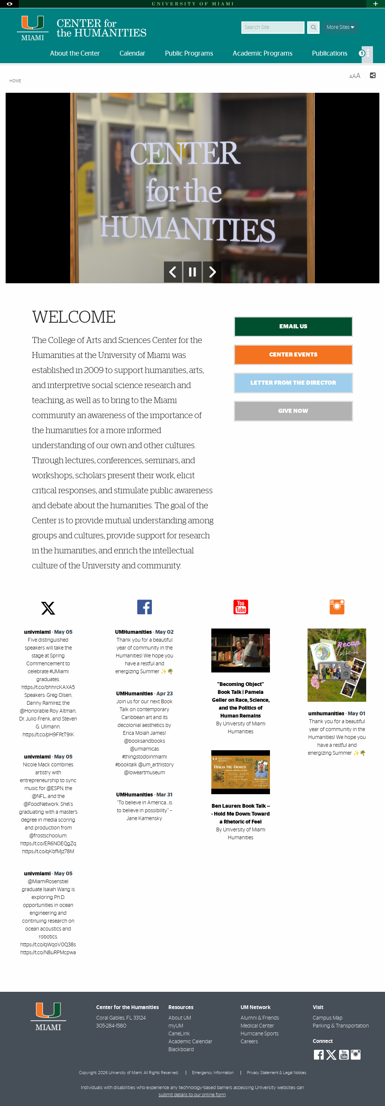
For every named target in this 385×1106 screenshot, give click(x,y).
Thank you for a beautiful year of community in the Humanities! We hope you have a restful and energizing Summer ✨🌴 (144, 656)
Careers (249, 1041)
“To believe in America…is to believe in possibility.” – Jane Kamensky (144, 810)
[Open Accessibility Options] (9, 4)
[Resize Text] (355, 76)
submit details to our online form (192, 1094)
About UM (179, 1018)
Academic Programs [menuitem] (263, 53)
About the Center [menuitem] (75, 53)
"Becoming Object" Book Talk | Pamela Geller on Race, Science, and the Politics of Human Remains (241, 700)
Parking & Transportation (341, 1026)
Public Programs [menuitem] (189, 53)
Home (15, 81)
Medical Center (257, 1026)
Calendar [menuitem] (133, 53)
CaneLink (179, 1033)
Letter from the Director (293, 383)
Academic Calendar (190, 1041)
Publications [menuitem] (329, 53)
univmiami (37, 632)
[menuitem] (367, 54)
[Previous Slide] (173, 272)
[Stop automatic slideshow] (192, 272)
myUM (175, 1026)
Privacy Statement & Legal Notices (276, 1073)
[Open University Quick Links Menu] (375, 4)
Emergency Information (212, 1073)
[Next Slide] (212, 272)
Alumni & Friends (260, 1018)
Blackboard (181, 1049)
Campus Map (328, 1018)
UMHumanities (133, 632)
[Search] (313, 27)
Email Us (293, 326)
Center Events (293, 355)
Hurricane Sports (260, 1033)
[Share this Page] (371, 76)
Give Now (293, 411)
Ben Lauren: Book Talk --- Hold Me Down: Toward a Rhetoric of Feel (240, 814)
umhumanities (326, 713)
